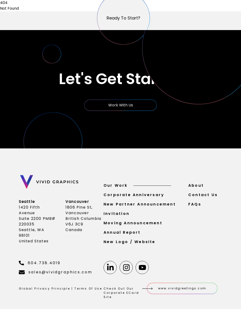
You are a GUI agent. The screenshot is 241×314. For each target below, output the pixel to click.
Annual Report (122, 233)
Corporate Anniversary (134, 195)
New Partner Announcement (140, 205)
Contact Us (203, 195)
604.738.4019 (39, 263)
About (196, 186)
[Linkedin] (110, 268)
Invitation (116, 214)
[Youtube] (142, 268)
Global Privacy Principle (44, 289)
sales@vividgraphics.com (55, 272)
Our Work (137, 186)
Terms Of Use (88, 289)
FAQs (194, 205)
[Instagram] (126, 268)
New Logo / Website (130, 242)
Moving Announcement (133, 223)
